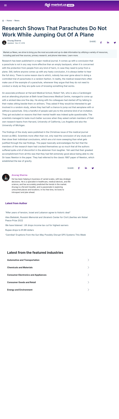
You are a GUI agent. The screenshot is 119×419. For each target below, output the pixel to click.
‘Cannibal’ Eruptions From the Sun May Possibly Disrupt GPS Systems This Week (45, 234)
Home (9, 20)
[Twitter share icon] (115, 42)
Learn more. (73, 55)
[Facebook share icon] (101, 42)
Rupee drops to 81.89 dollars (19, 230)
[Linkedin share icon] (108, 42)
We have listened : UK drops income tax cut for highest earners (36, 225)
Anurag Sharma (14, 40)
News (16, 20)
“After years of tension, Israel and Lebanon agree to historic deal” (37, 212)
